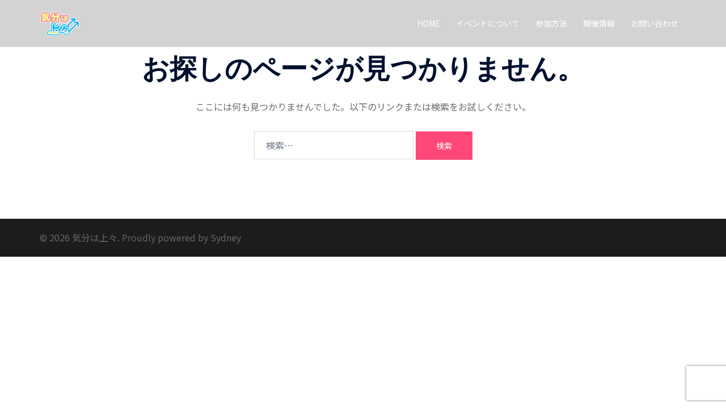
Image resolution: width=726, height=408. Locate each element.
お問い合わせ (654, 23)
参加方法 (551, 23)
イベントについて (488, 23)
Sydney (225, 237)
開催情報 (599, 23)
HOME (428, 23)
